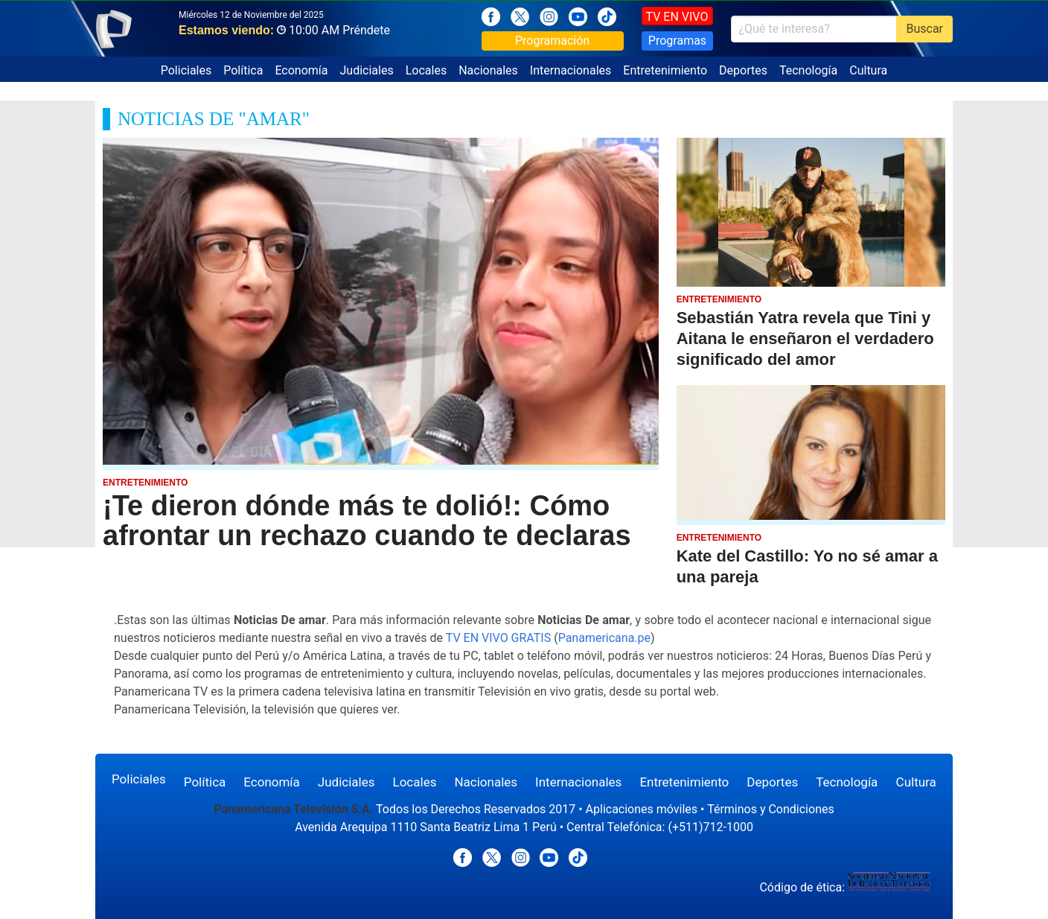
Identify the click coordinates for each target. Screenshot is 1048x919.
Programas (677, 41)
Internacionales (570, 70)
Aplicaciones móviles (642, 809)
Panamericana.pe (604, 638)
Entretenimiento (665, 70)
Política (243, 70)
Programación (552, 41)
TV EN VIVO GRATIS (499, 638)
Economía (301, 70)
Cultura (868, 70)
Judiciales (367, 70)
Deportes (743, 70)
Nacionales (488, 70)
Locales (426, 70)
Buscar (924, 29)
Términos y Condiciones (770, 809)
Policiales (186, 70)
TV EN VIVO (677, 17)
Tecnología (808, 70)
